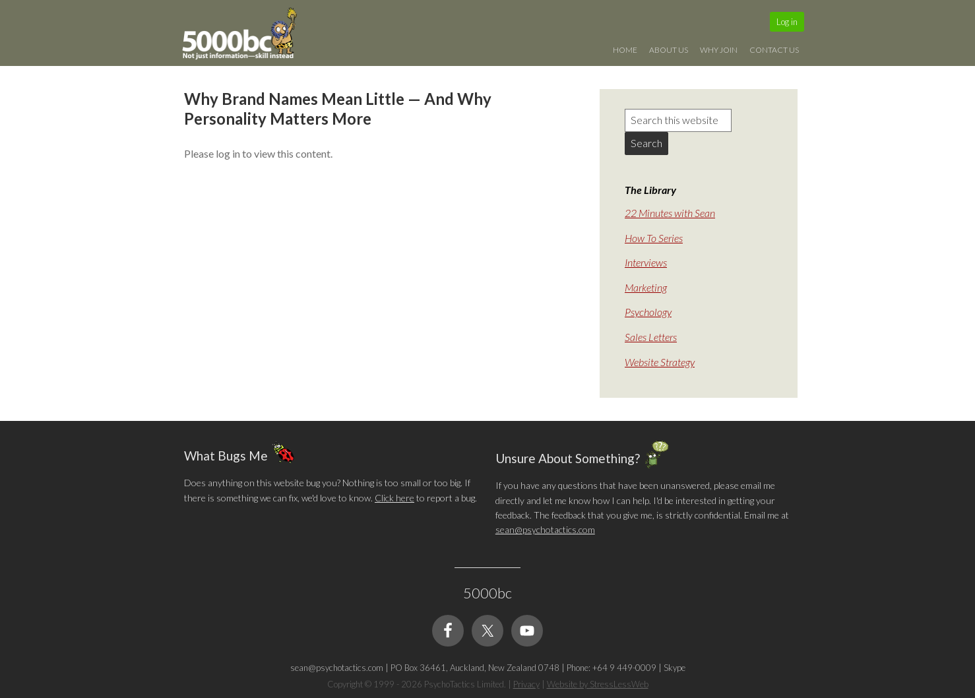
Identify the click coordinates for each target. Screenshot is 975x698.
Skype (674, 667)
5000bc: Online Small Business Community (247, 36)
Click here (394, 497)
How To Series (654, 238)
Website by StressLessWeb (597, 684)
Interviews (646, 262)
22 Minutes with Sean (670, 212)
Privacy (526, 684)
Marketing (646, 287)
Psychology (648, 311)
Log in (787, 21)
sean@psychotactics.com (545, 529)
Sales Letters (651, 337)
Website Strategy (660, 362)
